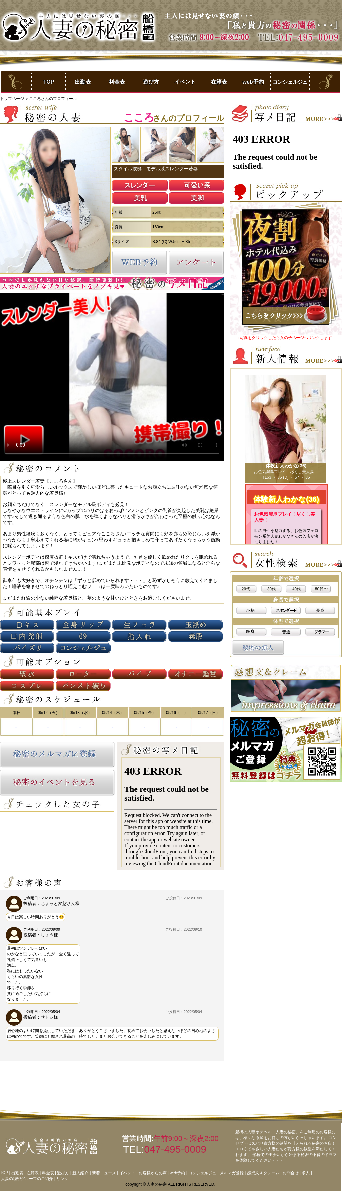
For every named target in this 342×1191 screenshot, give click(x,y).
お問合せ (291, 1173)
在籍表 (219, 82)
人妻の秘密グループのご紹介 (27, 1178)
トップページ (12, 98)
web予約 (253, 82)
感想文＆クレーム (263, 1173)
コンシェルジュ (290, 82)
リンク (62, 1178)
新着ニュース (104, 1173)
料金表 (117, 82)
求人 (306, 1173)
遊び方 (151, 82)
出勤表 (83, 82)
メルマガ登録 (232, 1173)
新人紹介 (80, 1173)
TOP (48, 82)
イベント (185, 82)
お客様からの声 (153, 1173)
